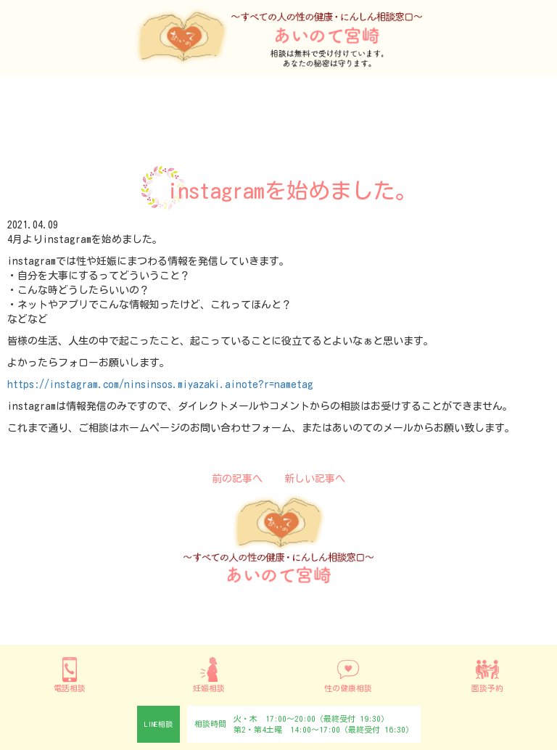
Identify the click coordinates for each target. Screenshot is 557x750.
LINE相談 (158, 724)
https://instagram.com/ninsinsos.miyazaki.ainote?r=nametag (160, 384)
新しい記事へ (314, 479)
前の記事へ (237, 479)
